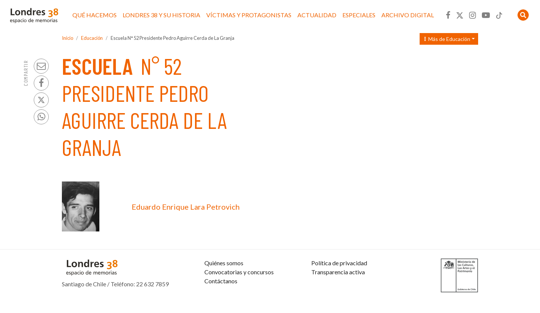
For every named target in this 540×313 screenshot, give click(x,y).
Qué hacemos (94, 14)
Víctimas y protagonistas (248, 14)
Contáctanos (220, 298)
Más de (447, 39)
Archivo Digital (407, 14)
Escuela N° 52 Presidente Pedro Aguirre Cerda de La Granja (172, 38)
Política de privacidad (339, 280)
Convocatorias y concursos (239, 289)
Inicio (67, 38)
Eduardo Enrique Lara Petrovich (186, 206)
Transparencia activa (338, 289)
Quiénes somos (223, 280)
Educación (92, 38)
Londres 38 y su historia (161, 14)
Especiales (358, 14)
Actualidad (316, 14)
